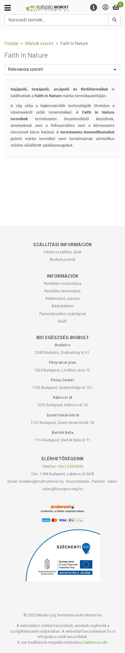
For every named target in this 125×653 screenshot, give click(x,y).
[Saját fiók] (105, 7)
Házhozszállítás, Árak (62, 252)
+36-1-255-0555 (70, 466)
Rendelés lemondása (62, 291)
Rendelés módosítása (62, 283)
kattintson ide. (96, 642)
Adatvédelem (62, 306)
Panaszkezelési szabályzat (62, 314)
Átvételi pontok (62, 259)
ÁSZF (62, 321)
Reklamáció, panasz (62, 298)
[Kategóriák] (8, 7)
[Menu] (93, 7)
